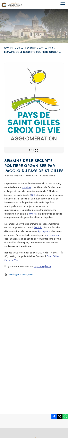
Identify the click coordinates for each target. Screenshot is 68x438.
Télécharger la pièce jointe (20, 274)
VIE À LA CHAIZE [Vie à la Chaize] (26, 48)
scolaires (26, 187)
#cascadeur (53, 235)
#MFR (34, 195)
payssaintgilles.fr (42, 266)
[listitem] (54, 417)
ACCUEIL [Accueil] (9, 48)
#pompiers (44, 231)
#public (38, 227)
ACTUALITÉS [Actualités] (46, 48)
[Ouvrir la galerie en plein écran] (36, 150)
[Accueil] (11, 4)
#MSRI (32, 213)
